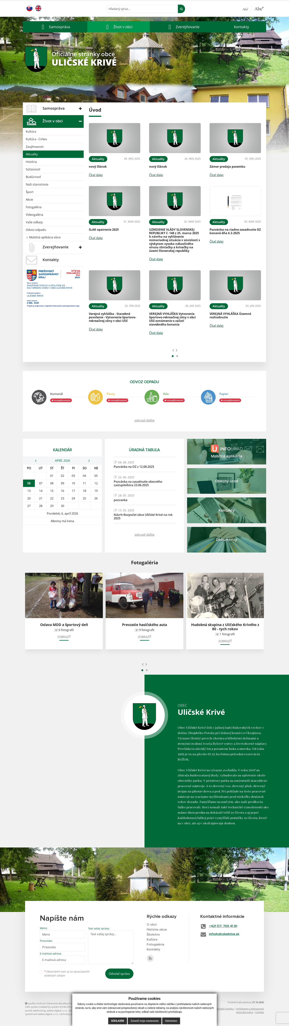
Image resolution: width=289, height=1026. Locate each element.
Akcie (29, 199)
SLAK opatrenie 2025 (104, 230)
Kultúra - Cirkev (36, 139)
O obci (152, 924)
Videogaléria (34, 215)
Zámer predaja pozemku (227, 167)
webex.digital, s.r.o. (57, 1010)
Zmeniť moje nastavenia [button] (145, 1020)
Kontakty (241, 26)
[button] (55, 26)
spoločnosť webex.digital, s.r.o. (41, 1014)
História (31, 162)
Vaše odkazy (34, 222)
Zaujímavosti (34, 147)
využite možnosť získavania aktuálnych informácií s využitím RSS (61, 1003)
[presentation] (173, 350)
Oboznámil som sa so (67, 973)
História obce (157, 929)
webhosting (39, 1010)
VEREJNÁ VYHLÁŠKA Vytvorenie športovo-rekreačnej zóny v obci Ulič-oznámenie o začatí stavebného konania (172, 319)
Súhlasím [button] (117, 1020)
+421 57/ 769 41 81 (223, 926)
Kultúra (31, 132)
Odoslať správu (119, 974)
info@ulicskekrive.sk (224, 934)
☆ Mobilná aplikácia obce (43, 237)
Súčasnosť (33, 169)
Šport (30, 192)
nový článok (98, 167)
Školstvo (153, 934)
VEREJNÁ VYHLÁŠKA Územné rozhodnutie (230, 315)
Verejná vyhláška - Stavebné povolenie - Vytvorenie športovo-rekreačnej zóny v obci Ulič (112, 317)
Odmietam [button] (171, 1020)
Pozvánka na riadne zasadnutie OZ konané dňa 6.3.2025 (235, 231)
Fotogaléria (33, 207)
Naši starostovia (37, 184)
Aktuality (32, 154)
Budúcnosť (33, 177)
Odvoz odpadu (36, 230)
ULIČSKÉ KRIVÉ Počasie (62, 539)
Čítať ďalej (96, 175)
